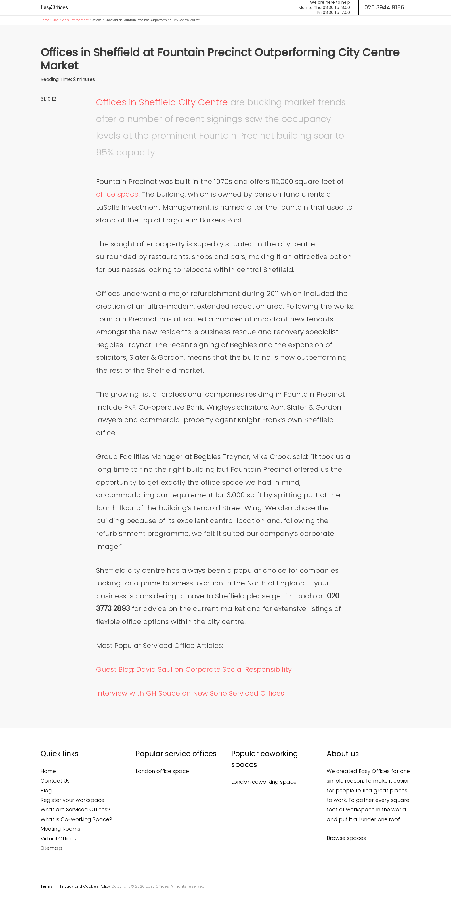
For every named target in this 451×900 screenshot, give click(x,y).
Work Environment (75, 20)
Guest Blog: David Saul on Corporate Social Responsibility (194, 669)
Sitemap (51, 848)
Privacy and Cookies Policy (85, 886)
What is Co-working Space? (76, 819)
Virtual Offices (58, 838)
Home (45, 20)
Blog (55, 20)
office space (117, 194)
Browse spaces (346, 838)
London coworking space (264, 781)
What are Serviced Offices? (75, 809)
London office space (162, 771)
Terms (46, 886)
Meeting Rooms (60, 828)
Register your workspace (72, 800)
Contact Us (55, 780)
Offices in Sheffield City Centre (162, 102)
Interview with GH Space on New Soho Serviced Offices (190, 693)
